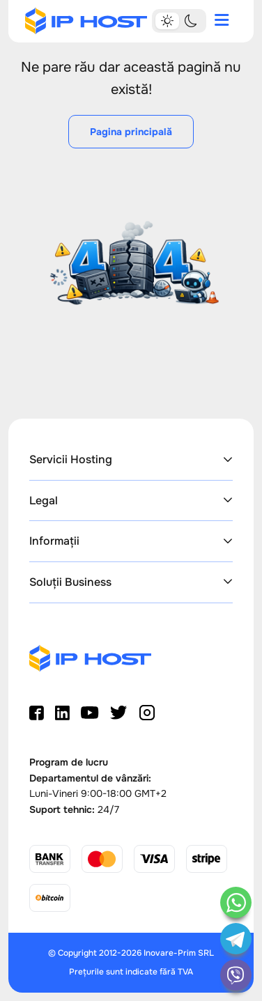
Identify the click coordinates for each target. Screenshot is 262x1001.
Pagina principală (131, 131)
